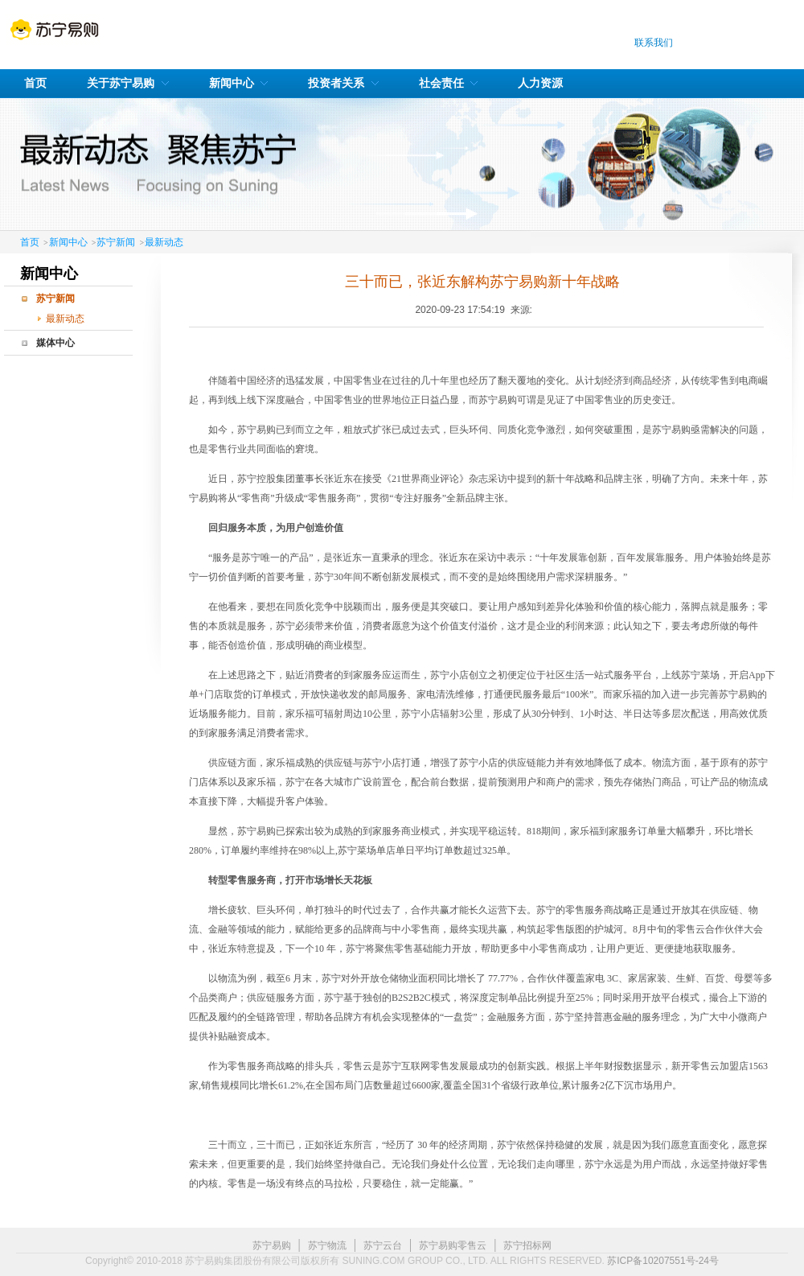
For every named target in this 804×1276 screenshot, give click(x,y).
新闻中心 (68, 242)
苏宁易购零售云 (452, 1245)
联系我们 (653, 42)
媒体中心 (55, 342)
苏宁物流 (327, 1245)
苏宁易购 (271, 1245)
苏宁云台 (382, 1245)
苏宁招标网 (527, 1245)
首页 (29, 242)
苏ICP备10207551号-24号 (663, 1260)
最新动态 (164, 242)
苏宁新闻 (115, 242)
